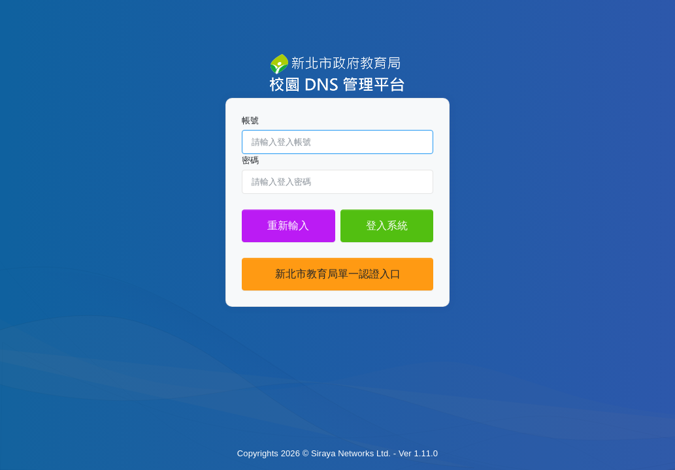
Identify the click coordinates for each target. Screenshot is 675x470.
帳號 (250, 120)
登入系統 (387, 225)
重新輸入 (288, 225)
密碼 (250, 160)
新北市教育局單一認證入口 (338, 273)
